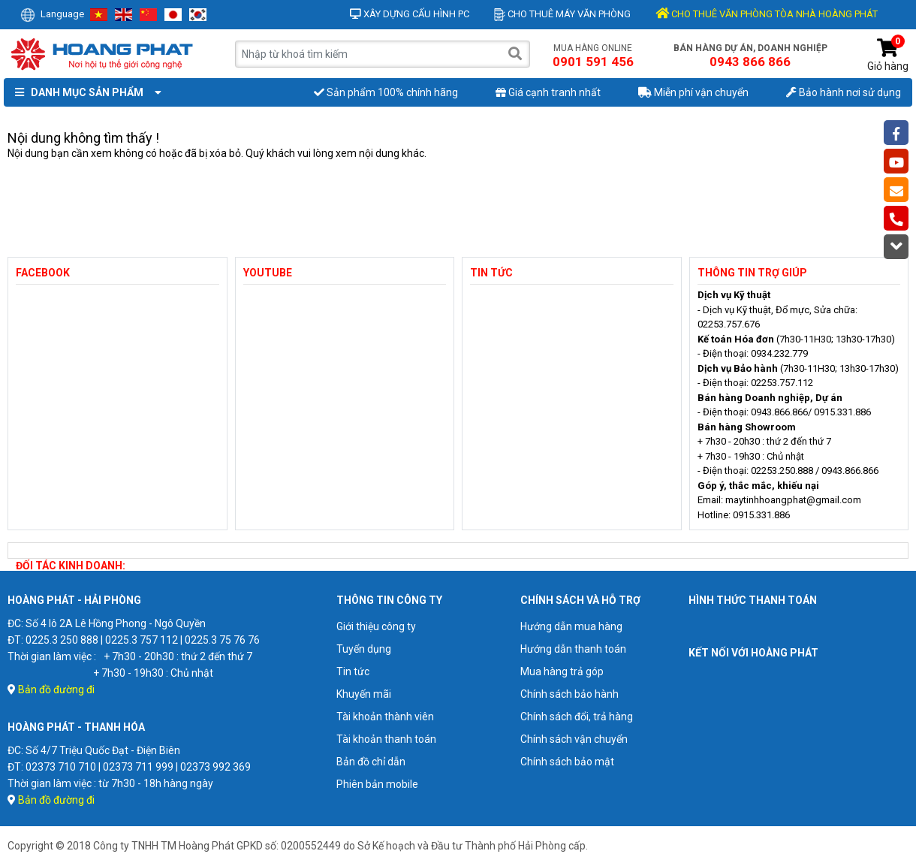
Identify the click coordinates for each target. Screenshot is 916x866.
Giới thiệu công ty (376, 626)
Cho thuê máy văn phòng (562, 14)
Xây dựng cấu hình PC (409, 14)
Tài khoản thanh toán (386, 739)
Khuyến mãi (363, 694)
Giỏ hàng (887, 55)
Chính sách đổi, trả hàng (576, 717)
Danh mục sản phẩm (85, 92)
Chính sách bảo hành (569, 694)
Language (52, 14)
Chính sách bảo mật (567, 762)
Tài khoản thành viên (385, 717)
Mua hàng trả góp (562, 671)
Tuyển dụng (363, 649)
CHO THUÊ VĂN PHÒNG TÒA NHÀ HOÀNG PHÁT (766, 14)
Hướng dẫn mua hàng (571, 626)
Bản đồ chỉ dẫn (370, 762)
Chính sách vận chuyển (574, 739)
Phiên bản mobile (377, 784)
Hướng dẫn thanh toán (573, 649)
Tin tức (352, 671)
